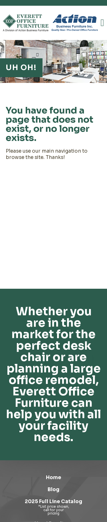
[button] (102, 22)
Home (53, 478)
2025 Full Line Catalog (53, 502)
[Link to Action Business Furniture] (74, 22)
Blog (53, 490)
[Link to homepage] (26, 22)
